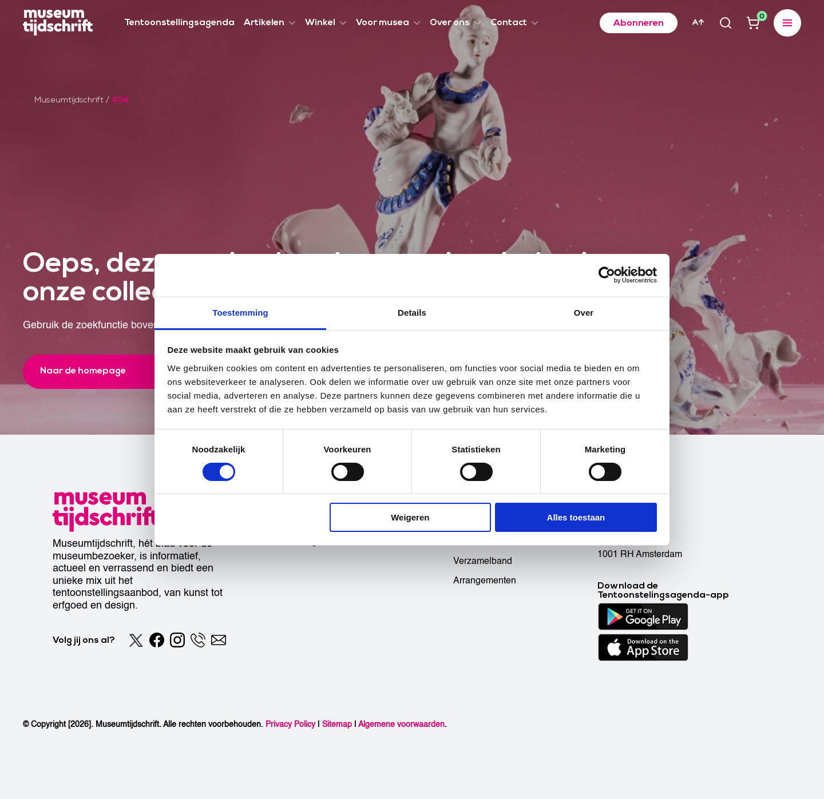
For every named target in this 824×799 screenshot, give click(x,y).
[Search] (725, 23)
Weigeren (410, 517)
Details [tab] (412, 312)
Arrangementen (484, 580)
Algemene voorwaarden (401, 724)
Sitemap (337, 724)
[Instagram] (177, 640)
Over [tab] (584, 312)
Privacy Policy (290, 724)
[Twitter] (136, 640)
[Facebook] (156, 640)
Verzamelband (482, 561)
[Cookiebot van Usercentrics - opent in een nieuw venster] (607, 275)
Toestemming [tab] (240, 312)
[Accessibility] (698, 22)
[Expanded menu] (787, 23)
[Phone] (198, 640)
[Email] (218, 640)
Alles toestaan (576, 517)
